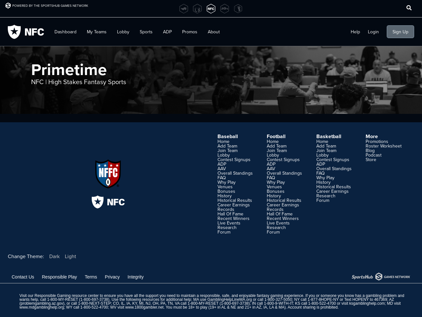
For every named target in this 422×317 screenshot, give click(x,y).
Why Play (226, 182)
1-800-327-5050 (278, 299)
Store (371, 159)
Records (225, 209)
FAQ (221, 177)
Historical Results (234, 200)
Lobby (123, 31)
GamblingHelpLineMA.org (229, 299)
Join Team (227, 150)
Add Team (227, 146)
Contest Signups (234, 159)
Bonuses (226, 191)
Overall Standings (235, 173)
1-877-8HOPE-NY (323, 299)
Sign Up (400, 31)
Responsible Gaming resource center (66, 295)
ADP (167, 31)
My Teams (97, 31)
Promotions (377, 141)
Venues (225, 186)
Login (373, 31)
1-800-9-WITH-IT (278, 303)
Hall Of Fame (230, 214)
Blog (370, 150)
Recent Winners (233, 218)
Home (223, 141)
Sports (146, 31)
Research (227, 227)
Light (70, 256)
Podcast (373, 155)
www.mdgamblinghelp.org (41, 307)
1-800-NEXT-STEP (94, 303)
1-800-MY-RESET (62, 299)
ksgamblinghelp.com (367, 303)
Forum (223, 232)
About (214, 31)
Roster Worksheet (384, 146)
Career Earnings (233, 205)
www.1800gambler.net (144, 307)
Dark (54, 256)
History (224, 195)
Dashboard (65, 31)
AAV (221, 168)
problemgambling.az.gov (42, 303)
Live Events (228, 223)
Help (355, 31)
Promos (189, 31)
